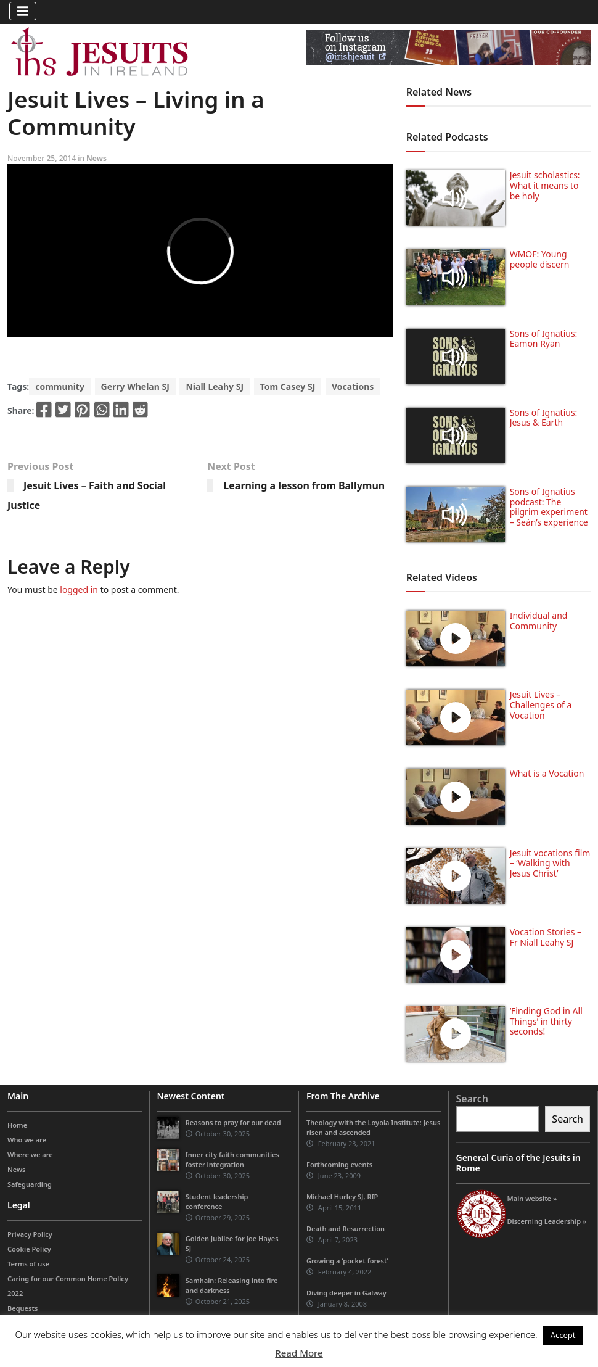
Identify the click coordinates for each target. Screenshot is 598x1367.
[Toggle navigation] (22, 11)
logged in (79, 589)
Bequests (22, 1308)
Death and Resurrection (345, 1228)
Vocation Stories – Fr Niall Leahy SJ (545, 937)
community (59, 386)
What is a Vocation (547, 773)
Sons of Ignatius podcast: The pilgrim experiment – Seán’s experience (549, 506)
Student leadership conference (217, 1201)
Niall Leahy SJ (215, 386)
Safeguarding (29, 1184)
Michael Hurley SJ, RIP (342, 1196)
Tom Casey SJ (288, 386)
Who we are (26, 1139)
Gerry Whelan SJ (135, 386)
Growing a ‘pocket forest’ (347, 1260)
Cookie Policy (29, 1248)
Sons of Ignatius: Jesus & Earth (544, 418)
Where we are (30, 1154)
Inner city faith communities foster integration (232, 1159)
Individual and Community (539, 620)
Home (17, 1125)
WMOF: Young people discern (540, 259)
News (96, 158)
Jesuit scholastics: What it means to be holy (545, 185)
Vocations (353, 386)
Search (472, 1098)
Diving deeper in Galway (346, 1292)
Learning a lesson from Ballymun (304, 485)
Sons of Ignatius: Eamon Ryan (544, 339)
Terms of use (28, 1263)
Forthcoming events (339, 1164)
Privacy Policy (29, 1234)
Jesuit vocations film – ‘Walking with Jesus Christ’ (550, 863)
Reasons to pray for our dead (233, 1122)
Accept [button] (563, 1334)
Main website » (532, 1198)
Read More (298, 1353)
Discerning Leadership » (547, 1221)
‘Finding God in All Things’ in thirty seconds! (546, 1021)
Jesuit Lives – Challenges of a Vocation (541, 704)
